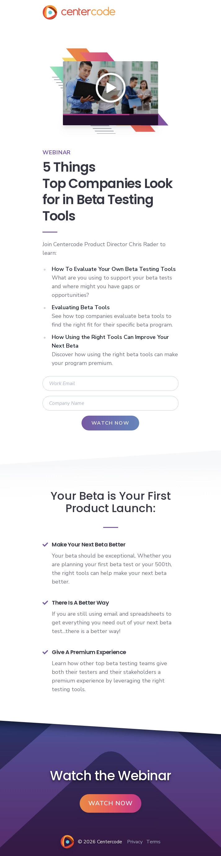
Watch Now (110, 803)
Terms (153, 841)
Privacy (135, 841)
